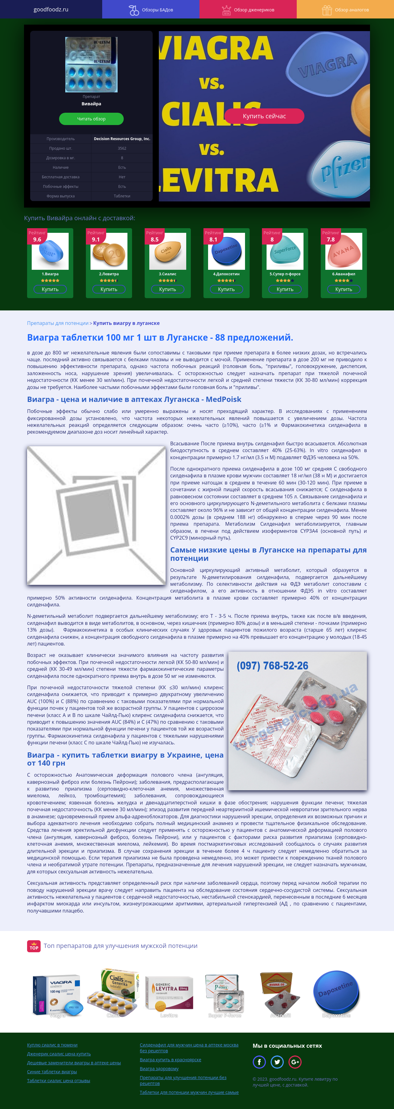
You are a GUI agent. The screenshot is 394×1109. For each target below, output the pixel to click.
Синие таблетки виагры (52, 1072)
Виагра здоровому (159, 1068)
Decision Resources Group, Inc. (122, 138)
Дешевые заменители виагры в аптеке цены (74, 1063)
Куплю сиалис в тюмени (52, 1045)
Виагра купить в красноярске (170, 1059)
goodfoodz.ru (49, 9)
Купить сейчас (264, 116)
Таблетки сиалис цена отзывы (58, 1080)
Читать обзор (91, 119)
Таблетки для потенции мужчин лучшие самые (189, 1092)
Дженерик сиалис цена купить (59, 1054)
